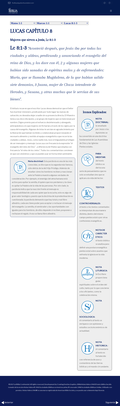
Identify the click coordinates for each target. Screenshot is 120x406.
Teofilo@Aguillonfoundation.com (21, 3)
